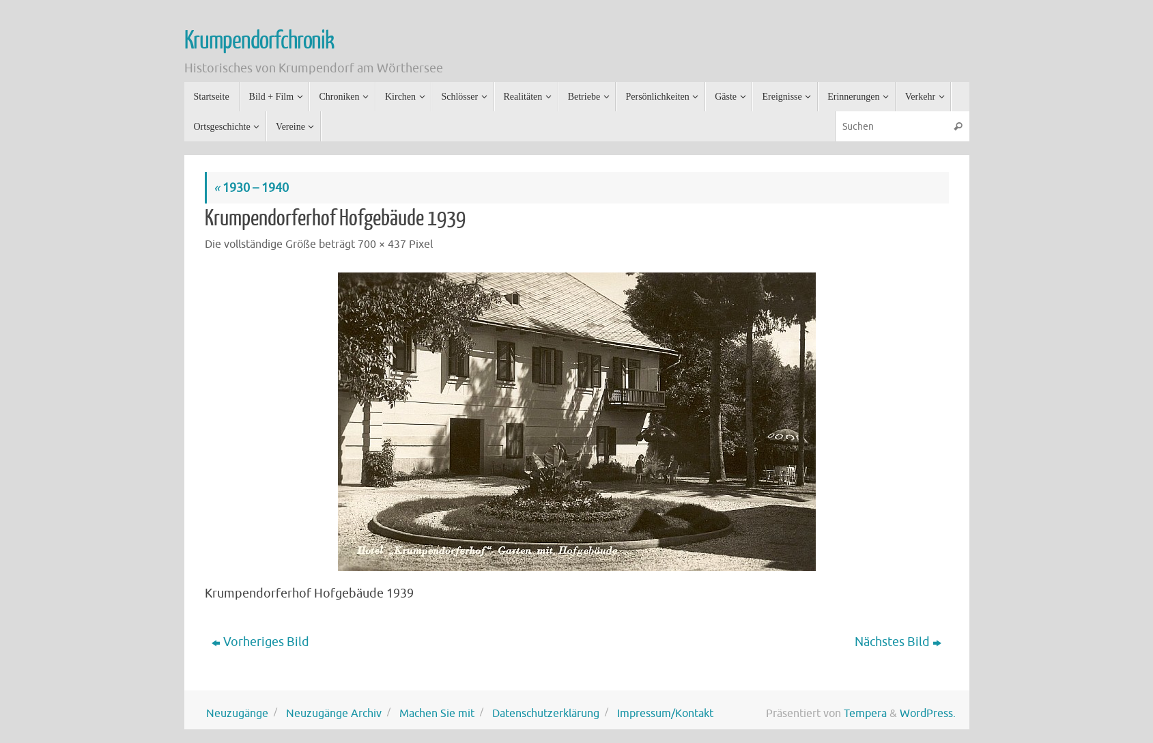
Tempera (865, 713)
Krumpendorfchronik (259, 41)
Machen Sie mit (436, 713)
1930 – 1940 (251, 187)
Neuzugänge (237, 713)
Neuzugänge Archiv (334, 713)
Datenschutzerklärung (545, 713)
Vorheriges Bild (260, 641)
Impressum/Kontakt (665, 713)
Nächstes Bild (898, 641)
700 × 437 (382, 244)
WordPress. (928, 713)
